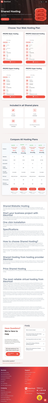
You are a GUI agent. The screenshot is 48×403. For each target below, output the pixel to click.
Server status (27, 375)
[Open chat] (45, 400)
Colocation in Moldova (5, 377)
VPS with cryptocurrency (6, 385)
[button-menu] (46, 2)
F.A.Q (26, 381)
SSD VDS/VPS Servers (5, 374)
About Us (3, 390)
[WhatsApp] (45, 390)
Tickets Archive (28, 374)
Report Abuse (27, 383)
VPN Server (3, 379)
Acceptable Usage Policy (6, 399)
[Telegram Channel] (43, 390)
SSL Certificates (4, 383)
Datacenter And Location (6, 391)
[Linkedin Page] (41, 390)
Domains (2, 381)
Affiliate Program (4, 393)
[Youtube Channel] (37, 390)
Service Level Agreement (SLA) (7, 395)
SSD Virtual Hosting (5, 372)
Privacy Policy (3, 401)
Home (3, 8)
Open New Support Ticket (30, 372)
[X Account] (39, 390)
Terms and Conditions (5, 397)
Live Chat (27, 377)
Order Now (12, 62)
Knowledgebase (28, 379)
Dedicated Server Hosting (6, 375)
